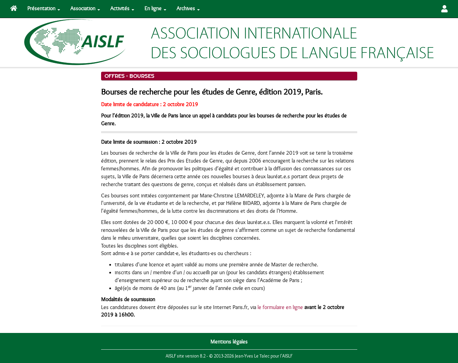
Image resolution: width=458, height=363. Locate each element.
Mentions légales (229, 342)
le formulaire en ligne (280, 307)
